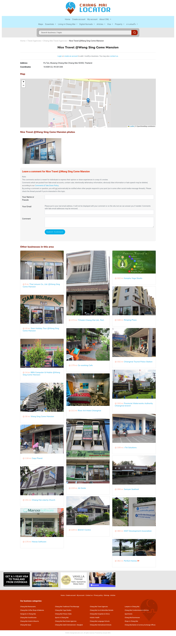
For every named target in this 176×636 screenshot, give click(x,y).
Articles (100, 24)
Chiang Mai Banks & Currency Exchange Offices (140, 625)
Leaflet (131, 126)
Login (60, 56)
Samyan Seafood (131, 489)
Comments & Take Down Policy (47, 185)
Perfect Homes (130, 561)
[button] (88, 100)
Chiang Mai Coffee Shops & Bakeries (32, 610)
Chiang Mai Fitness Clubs (63, 614)
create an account (71, 56)
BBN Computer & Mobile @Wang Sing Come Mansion (41, 373)
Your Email (26, 206)
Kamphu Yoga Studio (133, 278)
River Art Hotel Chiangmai (89, 410)
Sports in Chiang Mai (62, 617)
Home (67, 19)
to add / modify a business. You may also (94, 56)
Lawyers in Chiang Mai (132, 606)
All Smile (82, 488)
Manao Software (39, 541)
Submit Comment (55, 232)
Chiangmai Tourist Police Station (138, 361)
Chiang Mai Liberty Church (43, 500)
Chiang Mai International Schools (100, 625)
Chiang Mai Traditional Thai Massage (67, 606)
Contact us (89, 595)
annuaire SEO (106, 633)
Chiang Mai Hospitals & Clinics (100, 614)
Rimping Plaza (130, 320)
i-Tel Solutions (130, 447)
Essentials (50, 24)
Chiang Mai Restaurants (28, 606)
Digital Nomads (86, 24)
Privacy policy (98, 595)
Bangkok (80, 625)
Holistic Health (94, 617)
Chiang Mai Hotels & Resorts (29, 621)
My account (92, 19)
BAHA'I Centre (84, 530)
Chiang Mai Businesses (132, 617)
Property (119, 24)
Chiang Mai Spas (25, 625)
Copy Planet (37, 458)
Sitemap (106, 595)
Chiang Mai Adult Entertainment (65, 625)
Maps (40, 24)
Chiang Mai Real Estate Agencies (65, 621)
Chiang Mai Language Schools (100, 621)
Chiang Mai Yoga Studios (63, 610)
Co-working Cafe (85, 365)
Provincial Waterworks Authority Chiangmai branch (134, 404)
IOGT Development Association (138, 531)
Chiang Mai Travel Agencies (55, 41)
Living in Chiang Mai (67, 24)
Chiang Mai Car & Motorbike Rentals (101, 610)
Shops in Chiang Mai (131, 621)
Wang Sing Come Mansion (42, 416)
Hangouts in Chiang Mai (28, 614)
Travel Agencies (34, 41)
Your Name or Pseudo (28, 198)
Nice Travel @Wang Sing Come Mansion (86, 41)
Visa (109, 24)
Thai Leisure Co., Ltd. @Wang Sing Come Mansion (41, 285)
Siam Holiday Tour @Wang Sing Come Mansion (41, 329)
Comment (26, 219)
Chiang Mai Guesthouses (28, 617)
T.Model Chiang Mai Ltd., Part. (91, 320)
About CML (104, 19)
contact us (114, 56)
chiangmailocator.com (76, 633)
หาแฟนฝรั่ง (131, 24)
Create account (78, 19)
